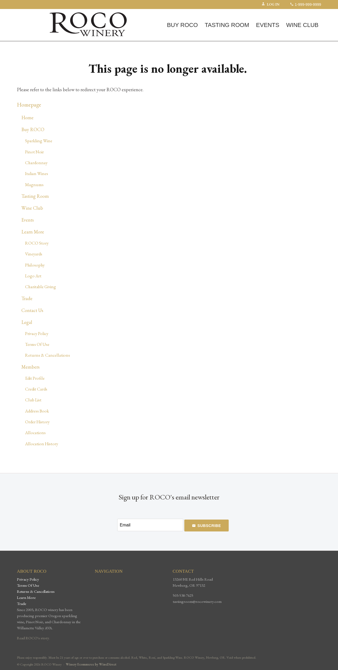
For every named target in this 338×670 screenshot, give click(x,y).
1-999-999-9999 (305, 4)
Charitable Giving (40, 287)
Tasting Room (227, 25)
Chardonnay (36, 163)
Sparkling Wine (38, 141)
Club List (33, 400)
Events (267, 25)
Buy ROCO (182, 25)
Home (27, 117)
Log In (270, 4)
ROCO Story (37, 243)
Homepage (29, 104)
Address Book (37, 411)
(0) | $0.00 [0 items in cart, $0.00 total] (33, 13)
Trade (26, 298)
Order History (37, 422)
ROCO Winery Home (88, 24)
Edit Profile (35, 378)
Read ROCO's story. (33, 638)
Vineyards (33, 254)
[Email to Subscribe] (150, 525)
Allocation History (41, 444)
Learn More (32, 232)
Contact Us (32, 310)
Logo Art (33, 276)
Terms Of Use (37, 344)
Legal (26, 322)
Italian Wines (36, 173)
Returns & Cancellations (47, 355)
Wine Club (302, 25)
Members (30, 367)
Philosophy (35, 265)
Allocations (35, 432)
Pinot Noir (34, 152)
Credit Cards (36, 389)
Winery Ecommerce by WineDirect (91, 664)
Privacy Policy (36, 333)
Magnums (34, 184)
